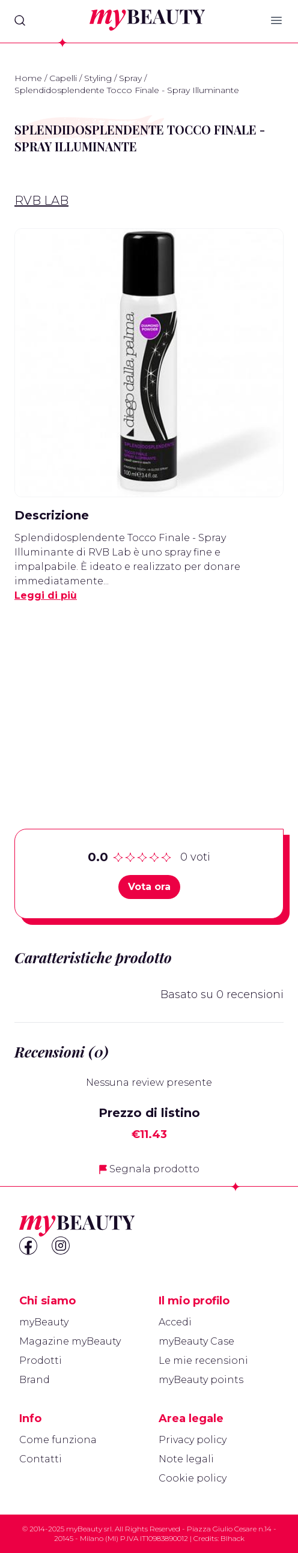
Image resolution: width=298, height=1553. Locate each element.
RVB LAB (41, 200)
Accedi (175, 1322)
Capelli (63, 78)
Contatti (40, 1459)
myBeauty (43, 1322)
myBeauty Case (196, 1341)
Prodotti (40, 1360)
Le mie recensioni (203, 1360)
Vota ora (149, 886)
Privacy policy (193, 1440)
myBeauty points (201, 1379)
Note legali (186, 1459)
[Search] (19, 20)
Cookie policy (193, 1478)
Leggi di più (45, 595)
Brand (34, 1379)
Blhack (232, 1538)
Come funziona (58, 1440)
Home (28, 78)
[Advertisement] (149, 697)
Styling (98, 78)
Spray (130, 78)
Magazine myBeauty (70, 1341)
